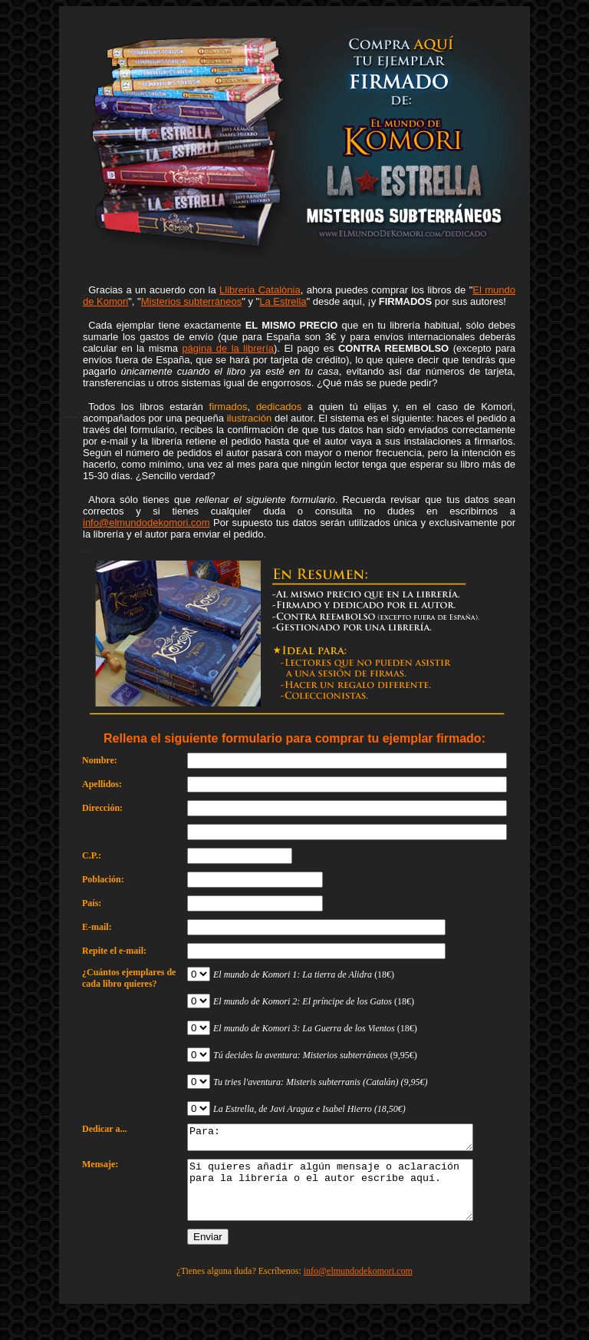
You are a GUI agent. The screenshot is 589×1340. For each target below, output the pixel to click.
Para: (347, 1139)
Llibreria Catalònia (260, 290)
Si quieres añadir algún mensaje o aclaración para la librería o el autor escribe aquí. (347, 1200)
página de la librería (228, 348)
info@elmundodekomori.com (146, 522)
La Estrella (282, 301)
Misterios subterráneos (191, 301)
